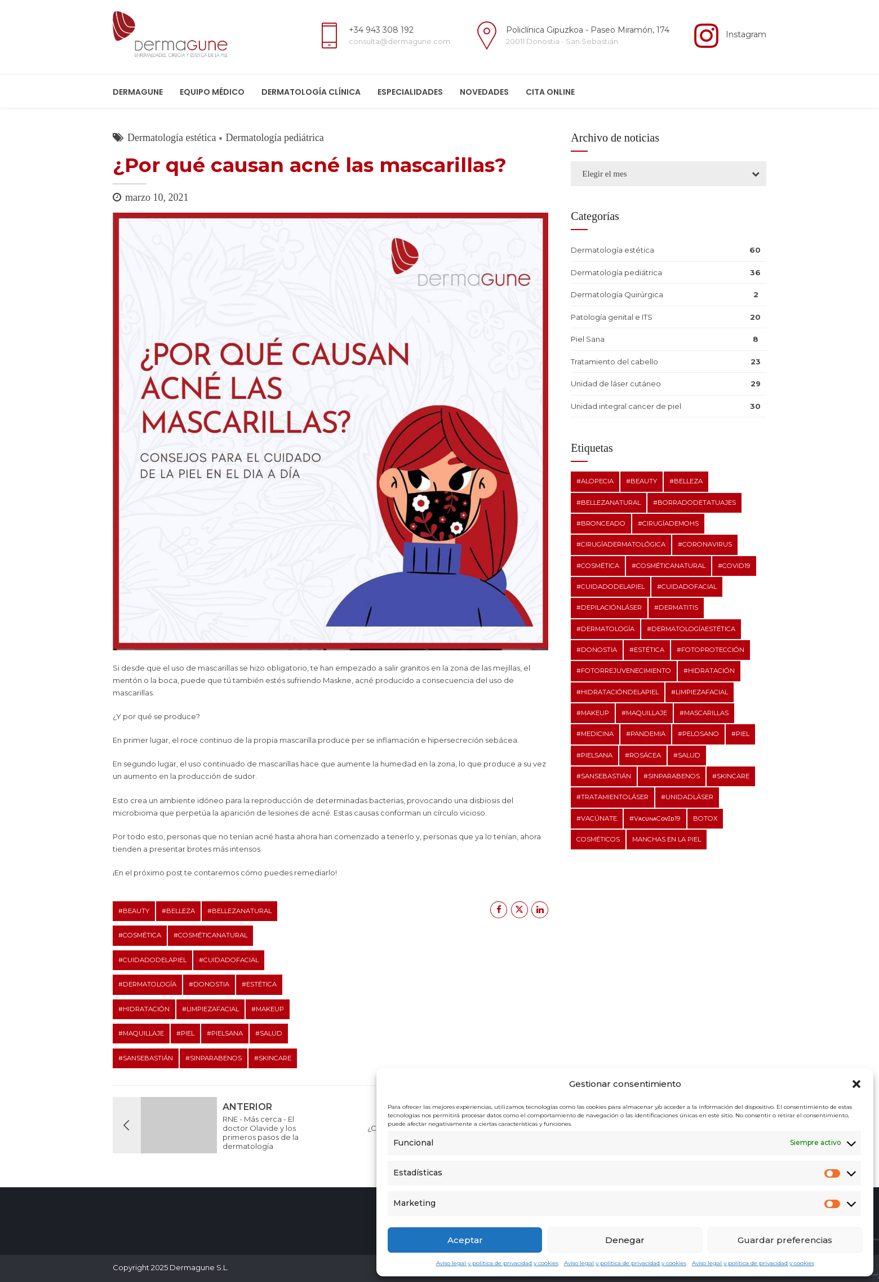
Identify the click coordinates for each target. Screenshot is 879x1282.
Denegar (625, 1240)
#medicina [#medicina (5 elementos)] (595, 734)
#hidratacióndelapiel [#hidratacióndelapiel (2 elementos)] (617, 692)
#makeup (267, 1009)
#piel (185, 1033)
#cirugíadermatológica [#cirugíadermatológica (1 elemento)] (620, 544)
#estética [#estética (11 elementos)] (646, 650)
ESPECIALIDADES (410, 92)
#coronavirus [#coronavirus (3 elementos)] (705, 544)
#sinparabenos (213, 1058)
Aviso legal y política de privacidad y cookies (497, 1263)
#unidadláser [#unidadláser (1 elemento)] (687, 797)
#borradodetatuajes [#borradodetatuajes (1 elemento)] (694, 502)
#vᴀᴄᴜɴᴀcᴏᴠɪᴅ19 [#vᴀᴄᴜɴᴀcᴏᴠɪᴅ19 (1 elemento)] (655, 818)
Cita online (550, 92)
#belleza (178, 911)
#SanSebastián (145, 1058)
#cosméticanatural (210, 935)
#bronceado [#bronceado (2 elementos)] (600, 523)
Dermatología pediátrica (274, 137)
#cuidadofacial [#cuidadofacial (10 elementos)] (687, 587)
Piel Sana (588, 338)
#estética (259, 984)
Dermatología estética (171, 137)
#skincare (272, 1058)
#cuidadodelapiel (152, 960)
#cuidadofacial (229, 960)
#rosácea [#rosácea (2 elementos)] (643, 755)
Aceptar (465, 1240)
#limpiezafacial (210, 1009)
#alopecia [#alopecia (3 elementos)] (595, 481)
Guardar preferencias (785, 1240)
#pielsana (225, 1033)
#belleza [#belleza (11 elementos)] (686, 481)
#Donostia (209, 984)
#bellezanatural (239, 911)
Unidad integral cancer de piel (626, 406)
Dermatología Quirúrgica (617, 294)
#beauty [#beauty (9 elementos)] (641, 481)
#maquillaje (141, 1033)
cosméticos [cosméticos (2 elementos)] (598, 839)
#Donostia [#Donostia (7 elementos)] (596, 650)
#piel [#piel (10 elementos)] (740, 734)
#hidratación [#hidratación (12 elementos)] (709, 671)
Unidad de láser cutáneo (616, 383)
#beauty (133, 911)
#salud (268, 1033)
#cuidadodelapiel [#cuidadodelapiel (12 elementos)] (610, 587)
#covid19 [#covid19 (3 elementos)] (734, 566)
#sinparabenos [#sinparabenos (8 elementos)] (671, 776)
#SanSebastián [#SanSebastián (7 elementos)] (603, 776)
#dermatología (147, 984)
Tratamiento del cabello (614, 361)
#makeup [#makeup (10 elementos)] (592, 713)
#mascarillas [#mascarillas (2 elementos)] (704, 713)
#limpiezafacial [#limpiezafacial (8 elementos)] (699, 692)
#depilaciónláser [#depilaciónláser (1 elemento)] (609, 607)
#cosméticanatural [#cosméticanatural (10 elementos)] (668, 566)
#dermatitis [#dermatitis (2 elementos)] (676, 607)
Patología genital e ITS (611, 316)
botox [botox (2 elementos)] (705, 818)
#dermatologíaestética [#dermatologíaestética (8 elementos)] (691, 629)
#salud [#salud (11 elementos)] (686, 755)
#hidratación (144, 1009)
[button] (856, 1084)
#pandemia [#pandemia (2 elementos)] (645, 734)
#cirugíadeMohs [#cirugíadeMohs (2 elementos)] (668, 523)
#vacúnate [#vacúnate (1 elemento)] (596, 818)
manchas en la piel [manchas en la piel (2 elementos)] (666, 839)
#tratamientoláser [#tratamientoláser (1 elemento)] (612, 797)
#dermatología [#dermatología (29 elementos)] (605, 629)
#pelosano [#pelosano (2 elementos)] (698, 734)
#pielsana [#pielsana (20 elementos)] (594, 755)
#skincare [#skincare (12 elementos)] (730, 776)
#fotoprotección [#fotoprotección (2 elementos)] (710, 650)
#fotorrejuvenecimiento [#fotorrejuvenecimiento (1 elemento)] (623, 671)
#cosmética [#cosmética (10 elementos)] (597, 566)
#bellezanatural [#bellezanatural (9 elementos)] (608, 502)
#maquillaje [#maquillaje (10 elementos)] (644, 713)
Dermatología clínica (311, 92)
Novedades (484, 92)
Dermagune (138, 92)
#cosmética (139, 935)
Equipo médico (212, 92)
